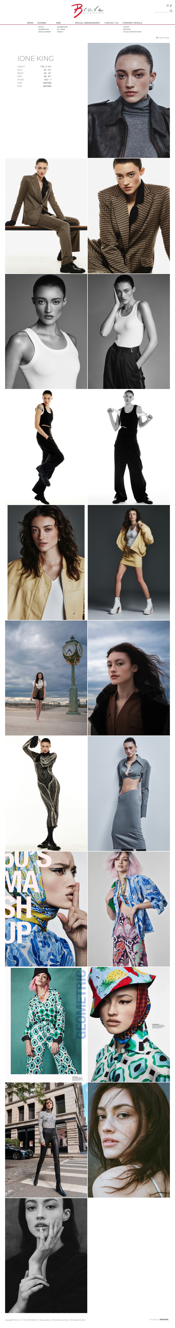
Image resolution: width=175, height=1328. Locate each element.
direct (60, 32)
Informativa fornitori (78, 1320)
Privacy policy (44, 1320)
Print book (162, 38)
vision (126, 27)
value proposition (132, 32)
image (41, 27)
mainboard (43, 29)
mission (126, 29)
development (44, 32)
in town (61, 29)
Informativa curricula (60, 1320)
